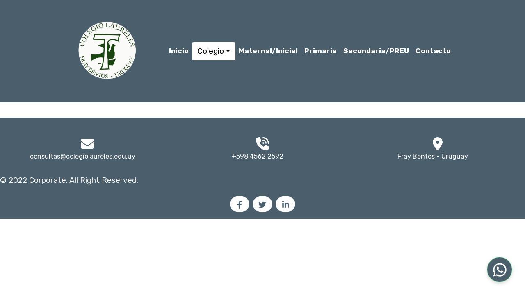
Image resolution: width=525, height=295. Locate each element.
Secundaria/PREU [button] (376, 51)
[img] (438, 143)
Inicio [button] (179, 51)
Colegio (210, 51)
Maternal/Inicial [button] (268, 51)
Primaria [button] (320, 51)
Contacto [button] (433, 51)
